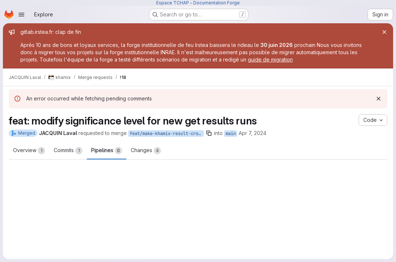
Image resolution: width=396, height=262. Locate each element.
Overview (29, 150)
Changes (146, 150)
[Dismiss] (378, 98)
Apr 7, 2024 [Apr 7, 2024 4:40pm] (252, 133)
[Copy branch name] (209, 133)
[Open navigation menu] (21, 14)
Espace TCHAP (172, 2)
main (231, 133)
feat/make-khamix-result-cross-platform (167, 133)
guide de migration (270, 59)
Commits (68, 150)
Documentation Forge (216, 2)
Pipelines (106, 150)
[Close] (384, 32)
